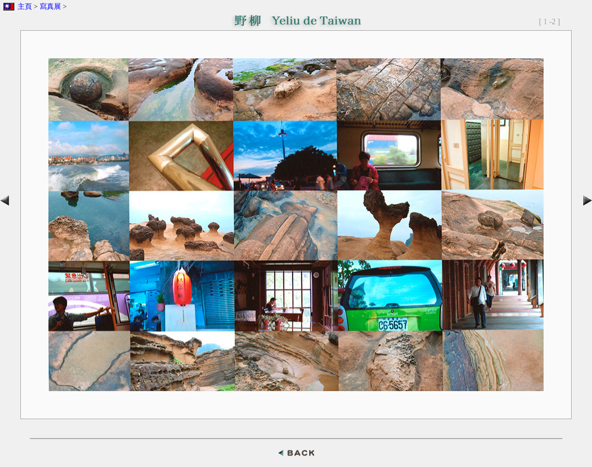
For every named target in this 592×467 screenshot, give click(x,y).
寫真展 (50, 6)
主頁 (25, 6)
